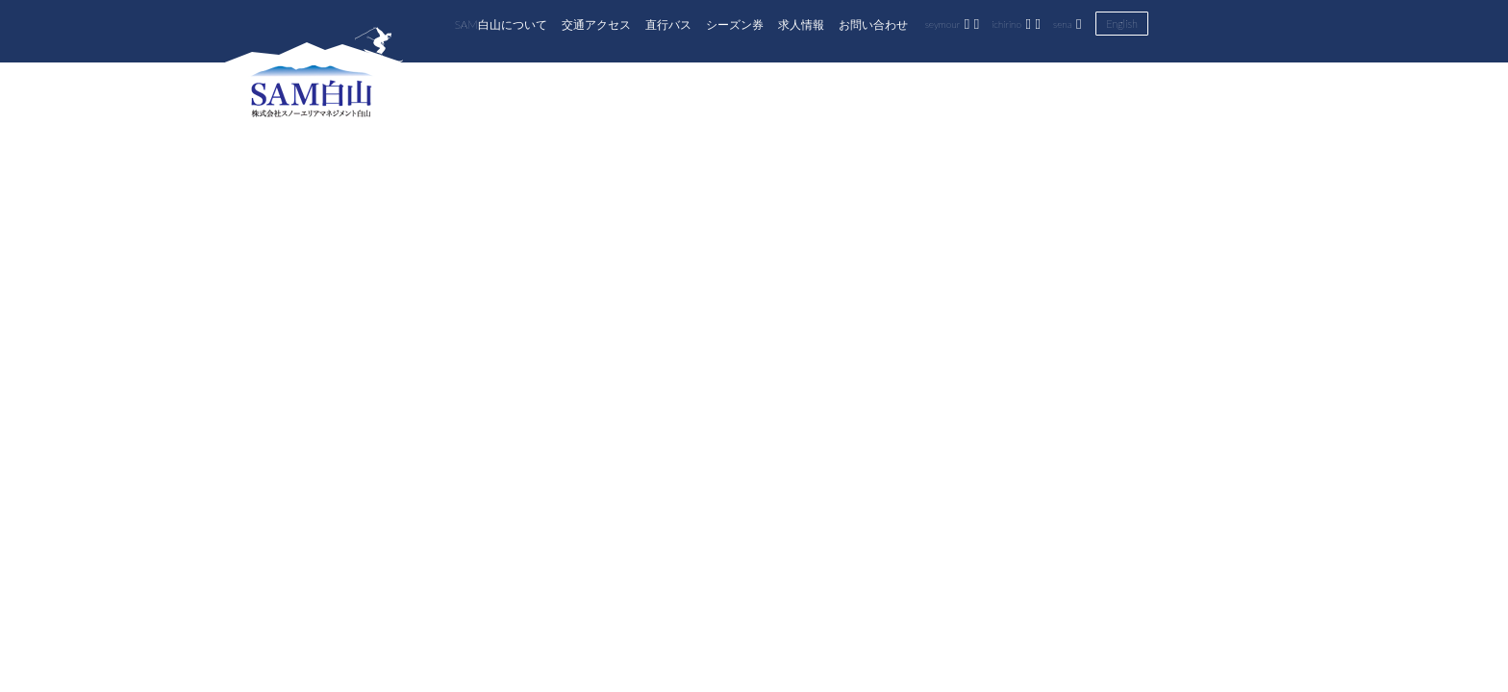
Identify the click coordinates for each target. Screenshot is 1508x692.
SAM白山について (501, 24)
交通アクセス (596, 24)
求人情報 (801, 24)
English (1122, 23)
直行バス (668, 24)
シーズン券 (735, 24)
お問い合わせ (873, 24)
